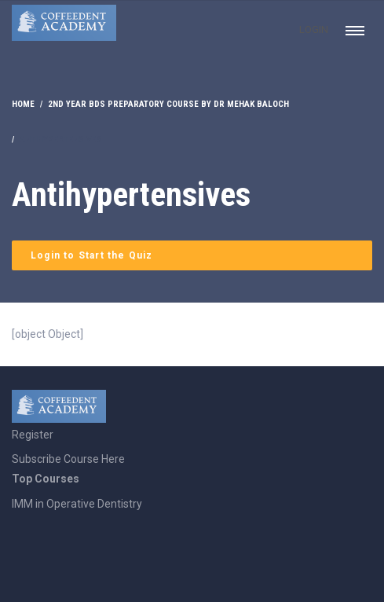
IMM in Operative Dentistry (77, 503)
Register (32, 434)
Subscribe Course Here (68, 459)
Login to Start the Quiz (92, 255)
